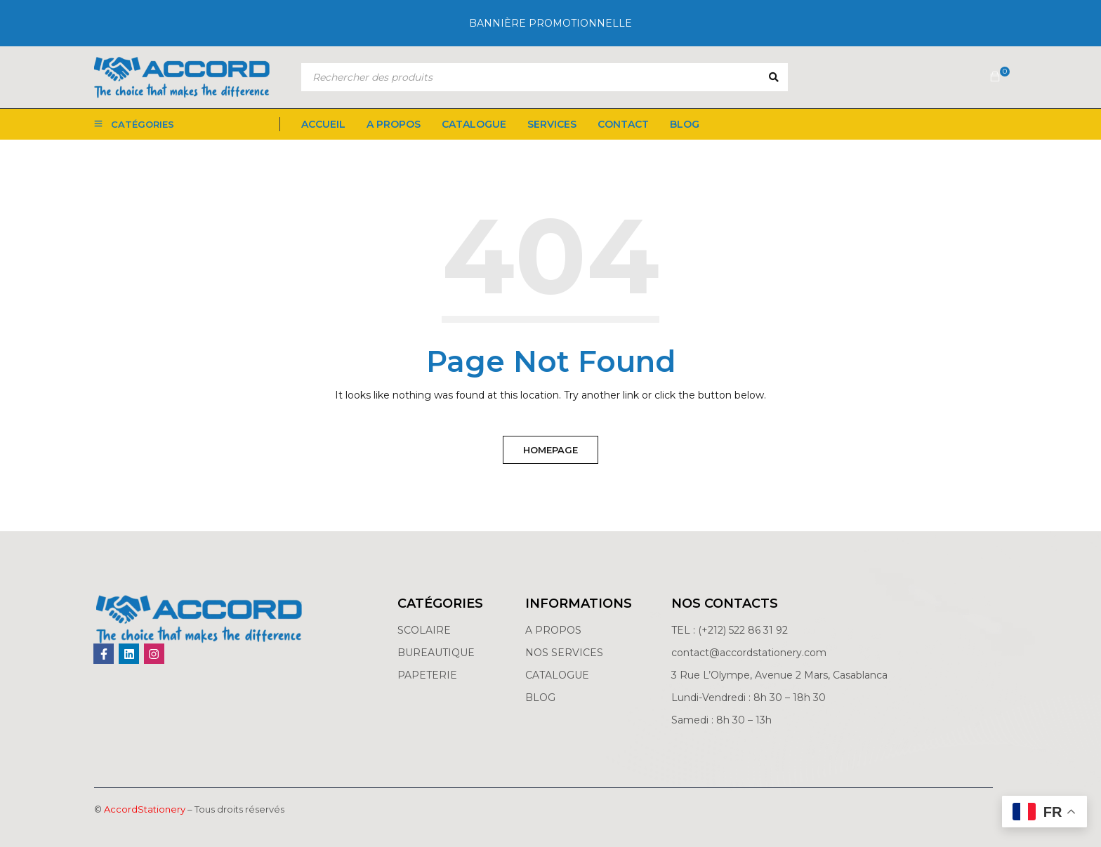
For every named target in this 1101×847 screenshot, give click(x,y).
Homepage (550, 449)
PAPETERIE (427, 675)
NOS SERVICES (564, 652)
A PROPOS (553, 630)
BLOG (540, 697)
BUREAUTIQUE (436, 652)
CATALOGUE (557, 675)
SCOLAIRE (425, 630)
